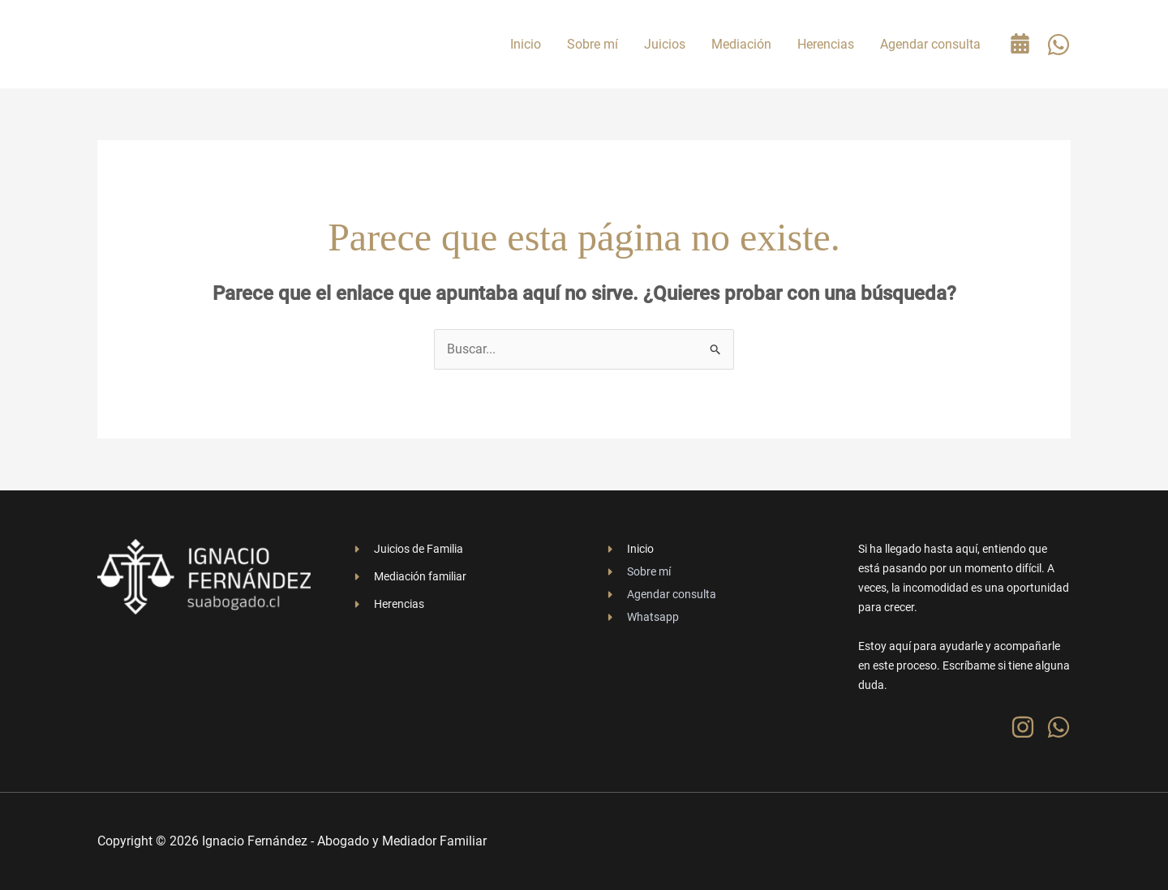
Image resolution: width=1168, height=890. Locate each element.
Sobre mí (592, 44)
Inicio (525, 44)
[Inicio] (629, 548)
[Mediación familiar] (408, 576)
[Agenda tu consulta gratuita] (1020, 43)
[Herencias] (387, 604)
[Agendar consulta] (660, 594)
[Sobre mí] (637, 571)
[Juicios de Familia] (407, 548)
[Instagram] (1023, 727)
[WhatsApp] (1058, 44)
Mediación (741, 44)
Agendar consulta (930, 44)
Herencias (825, 44)
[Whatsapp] (641, 617)
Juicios (664, 44)
